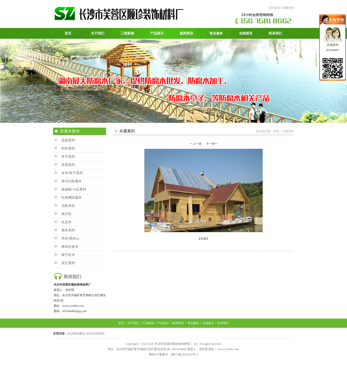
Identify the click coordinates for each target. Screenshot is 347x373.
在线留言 (208, 323)
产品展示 (163, 323)
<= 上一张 (195, 143)
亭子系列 (68, 156)
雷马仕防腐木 (71, 181)
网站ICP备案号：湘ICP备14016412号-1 (173, 354)
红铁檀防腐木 (71, 197)
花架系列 (68, 140)
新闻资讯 (178, 323)
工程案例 (148, 323)
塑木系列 (68, 230)
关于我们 (133, 323)
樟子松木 (68, 255)
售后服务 (193, 323)
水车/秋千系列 (72, 173)
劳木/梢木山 (70, 238)
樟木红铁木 (69, 247)
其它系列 (68, 263)
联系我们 (223, 323)
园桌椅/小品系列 (73, 189)
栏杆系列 (68, 148)
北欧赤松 (68, 206)
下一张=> (212, 143)
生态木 (66, 222)
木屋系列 (68, 165)
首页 (121, 323)
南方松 (66, 214)
